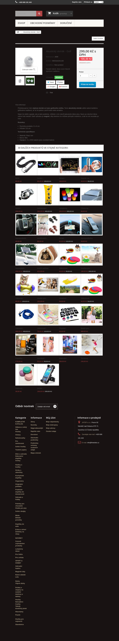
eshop (21, 23)
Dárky (17, 581)
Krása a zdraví (20, 529)
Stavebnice (19, 624)
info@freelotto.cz (93, 443)
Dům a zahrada (21, 454)
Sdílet (60, 82)
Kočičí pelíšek (43, 268)
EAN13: (49, 61)
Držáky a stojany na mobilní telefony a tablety (19, 592)
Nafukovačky (20, 438)
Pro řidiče (19, 554)
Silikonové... (64, 268)
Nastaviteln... (20, 268)
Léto (17, 577)
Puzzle (17, 615)
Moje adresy (50, 428)
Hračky (18, 431)
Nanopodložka (87, 238)
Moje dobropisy (52, 425)
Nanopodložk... (21, 238)
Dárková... (19, 388)
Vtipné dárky (20, 583)
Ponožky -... (20, 358)
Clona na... (85, 208)
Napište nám (76, 2)
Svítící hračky (20, 446)
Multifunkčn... (42, 238)
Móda (17, 515)
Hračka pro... (86, 268)
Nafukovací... (42, 208)
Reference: (50, 57)
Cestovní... (63, 298)
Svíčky (17, 460)
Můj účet (51, 417)
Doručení (66, 23)
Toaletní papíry (21, 450)
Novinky (34, 425)
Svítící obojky (20, 511)
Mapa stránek (36, 453)
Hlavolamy (19, 612)
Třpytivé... (63, 328)
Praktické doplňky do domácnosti (19, 492)
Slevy (33, 422)
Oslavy (18, 435)
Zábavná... (19, 298)
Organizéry (19, 481)
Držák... (62, 238)
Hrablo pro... (42, 298)
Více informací (20, 105)
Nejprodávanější (37, 428)
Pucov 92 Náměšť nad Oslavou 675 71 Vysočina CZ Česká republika (88, 426)
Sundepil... (41, 358)
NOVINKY (19, 538)
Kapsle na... (86, 178)
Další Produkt (98, 38)
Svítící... (40, 178)
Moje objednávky (52, 422)
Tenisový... (85, 358)
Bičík (17, 178)
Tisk (51, 93)
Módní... (18, 208)
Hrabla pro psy (20, 508)
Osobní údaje (51, 431)
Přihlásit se (88, 2)
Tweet (51, 82)
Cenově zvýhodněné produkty (20, 543)
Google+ (52, 86)
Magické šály (20, 571)
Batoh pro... (85, 328)
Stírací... (62, 178)
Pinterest (63, 86)
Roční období (20, 575)
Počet (81, 72)
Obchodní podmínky (42, 23)
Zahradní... (19, 328)
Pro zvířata (19, 557)
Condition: (50, 65)
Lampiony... (63, 208)
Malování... (63, 358)
